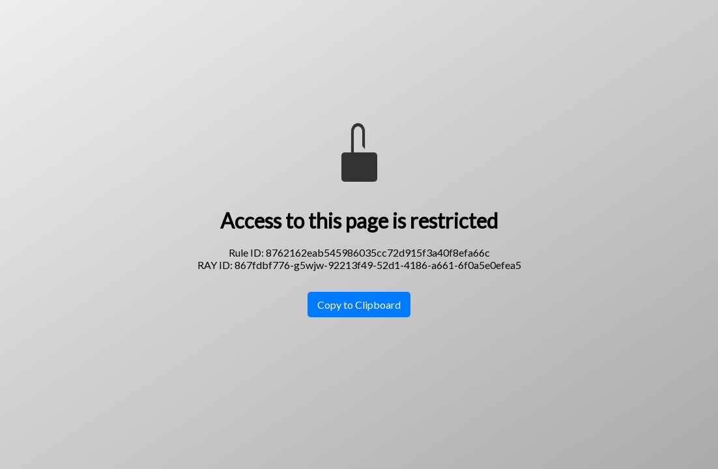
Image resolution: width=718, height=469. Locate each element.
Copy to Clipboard (359, 304)
